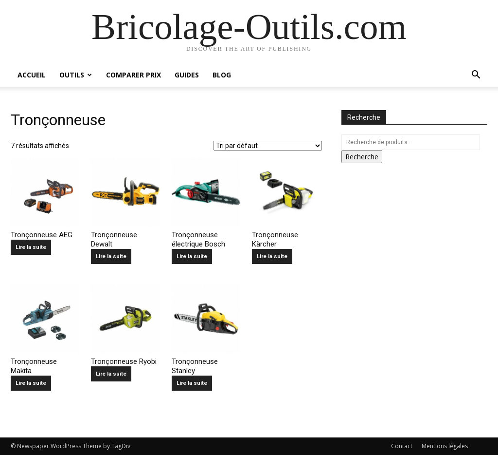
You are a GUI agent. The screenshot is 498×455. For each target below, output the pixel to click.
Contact (401, 446)
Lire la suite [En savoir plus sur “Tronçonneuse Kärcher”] (272, 256)
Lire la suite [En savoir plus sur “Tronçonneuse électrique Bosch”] (192, 256)
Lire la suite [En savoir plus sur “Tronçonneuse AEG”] (31, 247)
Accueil (32, 74)
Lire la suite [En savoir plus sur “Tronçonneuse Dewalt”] (111, 256)
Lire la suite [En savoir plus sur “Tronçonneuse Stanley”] (192, 383)
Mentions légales (445, 446)
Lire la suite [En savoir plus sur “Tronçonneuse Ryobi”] (111, 374)
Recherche (361, 156)
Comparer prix (133, 74)
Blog (222, 74)
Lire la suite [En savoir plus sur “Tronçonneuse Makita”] (31, 383)
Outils (75, 74)
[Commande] (267, 146)
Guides (187, 74)
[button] (475, 75)
